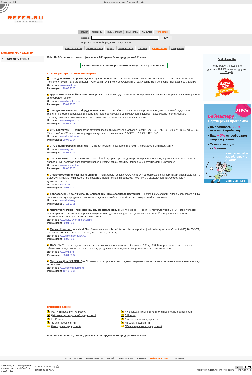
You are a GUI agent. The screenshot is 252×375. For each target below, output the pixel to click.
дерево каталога (94, 48)
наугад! (110, 48)
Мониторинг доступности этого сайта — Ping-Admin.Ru (224, 370)
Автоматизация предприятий (141, 319)
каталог (84, 32)
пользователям (125, 48)
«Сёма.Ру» (24, 368)
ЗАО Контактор (59, 129)
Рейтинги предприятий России (68, 311)
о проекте (142, 48)
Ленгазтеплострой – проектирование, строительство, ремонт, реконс (93, 209)
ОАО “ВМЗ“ (57, 245)
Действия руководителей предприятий (73, 315)
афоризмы (97, 32)
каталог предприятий (63, 322)
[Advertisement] (124, 18)
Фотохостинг (162, 32)
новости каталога (73, 48)
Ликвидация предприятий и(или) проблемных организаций (159, 311)
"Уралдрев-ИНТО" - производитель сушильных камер (83, 78)
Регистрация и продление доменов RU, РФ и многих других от (226, 77)
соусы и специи (114, 32)
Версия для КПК (8, 2)
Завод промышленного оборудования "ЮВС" (78, 110)
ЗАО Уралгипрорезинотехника (69, 145)
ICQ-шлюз (147, 32)
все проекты (177, 48)
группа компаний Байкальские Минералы (76, 94)
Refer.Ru (52, 57)
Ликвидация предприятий (66, 326)
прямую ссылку (139, 65)
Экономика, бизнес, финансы (77, 57)
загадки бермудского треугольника (113, 42)
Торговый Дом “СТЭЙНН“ (66, 261)
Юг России (57, 319)
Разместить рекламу (44, 370)
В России (130, 315)
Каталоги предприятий (138, 322)
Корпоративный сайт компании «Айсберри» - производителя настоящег (95, 193)
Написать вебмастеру (44, 366)
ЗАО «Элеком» (59, 158)
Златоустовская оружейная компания (73, 174)
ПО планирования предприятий (143, 326)
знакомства (132, 32)
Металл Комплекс (61, 229)
